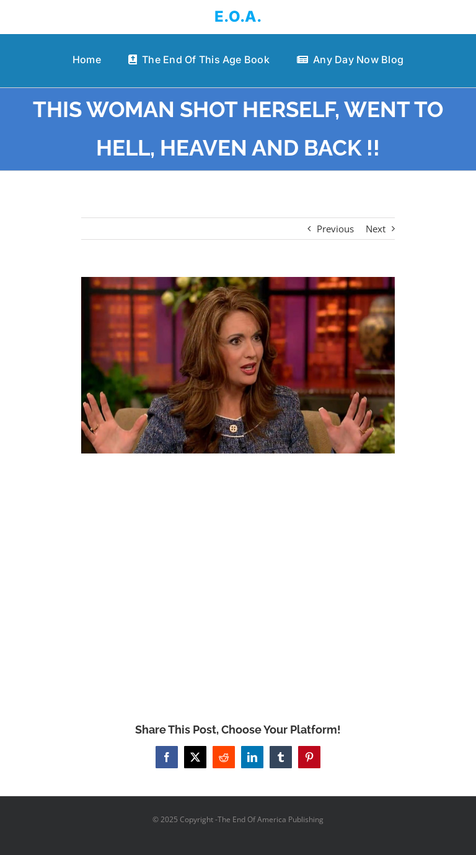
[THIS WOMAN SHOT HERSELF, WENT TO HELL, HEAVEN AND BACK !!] (238, 365)
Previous (335, 228)
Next (376, 228)
